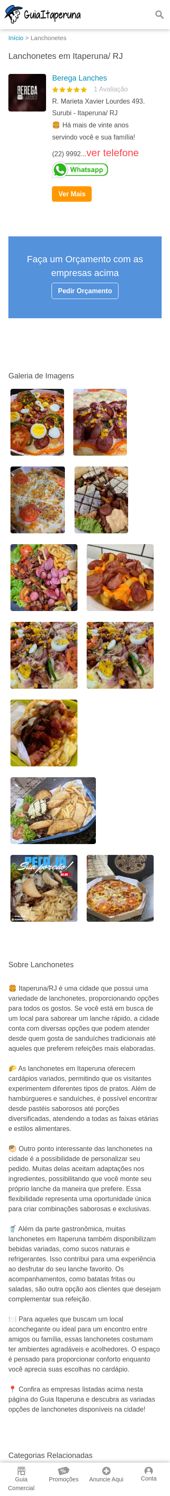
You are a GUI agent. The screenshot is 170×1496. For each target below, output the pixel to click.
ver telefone (112, 152)
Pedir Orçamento (85, 290)
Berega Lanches (79, 78)
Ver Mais (71, 194)
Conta (149, 1474)
